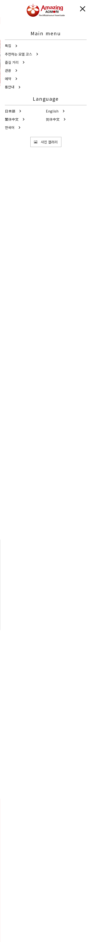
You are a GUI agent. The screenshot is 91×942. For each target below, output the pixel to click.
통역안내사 (12, 916)
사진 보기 (34, 133)
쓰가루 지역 (18, 170)
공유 (32, 147)
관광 (15, 20)
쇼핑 (13, 191)
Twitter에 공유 (35, 788)
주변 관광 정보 (56, 642)
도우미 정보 (13, 932)
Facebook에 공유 (55, 788)
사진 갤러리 (46, 863)
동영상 (46, 880)
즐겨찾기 (14, 845)
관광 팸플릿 (46, 897)
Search (14, 838)
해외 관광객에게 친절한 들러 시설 (49, 191)
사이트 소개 (13, 924)
